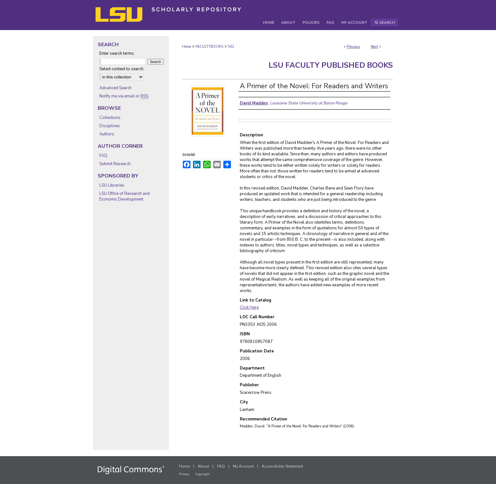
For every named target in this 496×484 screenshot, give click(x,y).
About (203, 466)
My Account (243, 466)
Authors (106, 134)
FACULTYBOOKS (209, 46)
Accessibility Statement (282, 466)
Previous (353, 46)
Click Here (249, 307)
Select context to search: (121, 69)
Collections (110, 118)
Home (186, 46)
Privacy (184, 474)
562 (231, 46)
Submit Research (115, 164)
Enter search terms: (117, 53)
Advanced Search (115, 88)
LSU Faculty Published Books (331, 65)
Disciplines (109, 126)
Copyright (202, 474)
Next (374, 46)
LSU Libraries (111, 185)
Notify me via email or (123, 96)
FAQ (103, 155)
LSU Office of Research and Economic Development (124, 196)
